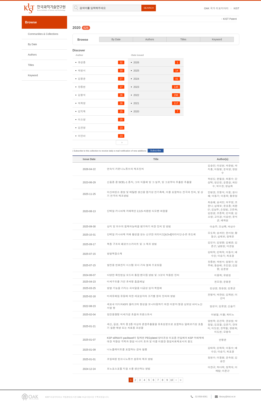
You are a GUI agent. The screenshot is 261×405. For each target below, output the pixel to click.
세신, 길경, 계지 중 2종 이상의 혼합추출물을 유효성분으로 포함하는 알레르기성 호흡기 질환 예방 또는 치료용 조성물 (155, 326)
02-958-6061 (201, 396)
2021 (136, 103)
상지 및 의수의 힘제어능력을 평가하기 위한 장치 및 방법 (139, 226)
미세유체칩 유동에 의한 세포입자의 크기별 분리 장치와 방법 (141, 296)
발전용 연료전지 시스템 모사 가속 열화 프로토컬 (134, 265)
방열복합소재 (114, 253)
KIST (236, 8)
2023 (136, 86)
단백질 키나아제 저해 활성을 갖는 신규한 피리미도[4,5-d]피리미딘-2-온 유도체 (151, 234)
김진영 (82, 127)
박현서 (82, 70)
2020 (136, 111)
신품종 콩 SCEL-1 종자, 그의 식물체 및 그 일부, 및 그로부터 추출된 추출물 (149, 182)
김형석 (82, 95)
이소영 (82, 119)
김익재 (82, 111)
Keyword (33, 75)
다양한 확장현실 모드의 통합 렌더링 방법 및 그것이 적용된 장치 (143, 275)
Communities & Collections (43, 33)
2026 (136, 62)
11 (176, 380)
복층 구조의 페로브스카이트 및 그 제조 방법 (132, 244)
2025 (136, 70)
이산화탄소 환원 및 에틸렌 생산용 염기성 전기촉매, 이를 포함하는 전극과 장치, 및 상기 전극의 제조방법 (155, 194)
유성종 (82, 62)
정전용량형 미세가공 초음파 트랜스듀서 (129, 314)
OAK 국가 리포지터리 (216, 8)
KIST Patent (230, 18)
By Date (32, 44)
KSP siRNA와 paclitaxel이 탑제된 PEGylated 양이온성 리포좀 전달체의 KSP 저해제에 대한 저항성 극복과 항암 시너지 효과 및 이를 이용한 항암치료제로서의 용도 (155, 339)
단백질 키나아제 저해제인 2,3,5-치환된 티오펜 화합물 (137, 211)
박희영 (82, 103)
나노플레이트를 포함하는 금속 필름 (127, 349)
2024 (136, 78)
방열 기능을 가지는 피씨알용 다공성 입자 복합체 (134, 288)
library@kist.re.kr (227, 396)
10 (171, 380)
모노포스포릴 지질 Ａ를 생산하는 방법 (128, 368)
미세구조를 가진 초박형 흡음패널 (126, 281)
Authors (32, 54)
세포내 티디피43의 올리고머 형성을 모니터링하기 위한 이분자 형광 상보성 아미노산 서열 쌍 (154, 306)
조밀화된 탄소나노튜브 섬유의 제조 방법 (130, 359)
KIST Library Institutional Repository (44, 8)
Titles (31, 65)
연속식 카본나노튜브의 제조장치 (125, 168)
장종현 (82, 86)
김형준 (82, 78)
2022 (136, 95)
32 (180, 380)
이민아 (82, 135)
